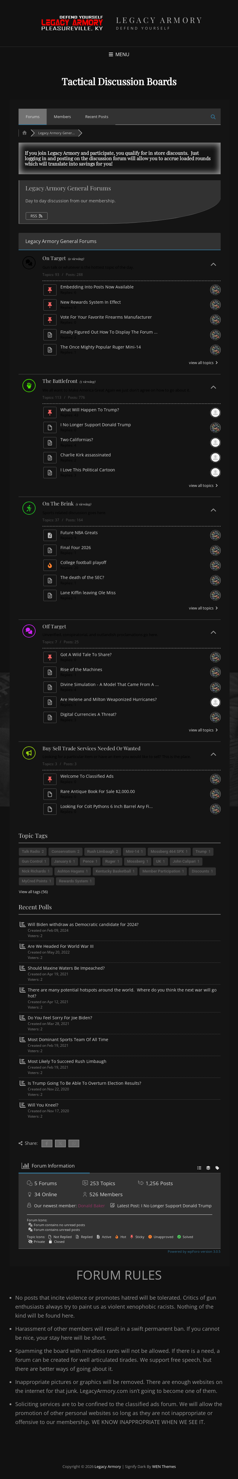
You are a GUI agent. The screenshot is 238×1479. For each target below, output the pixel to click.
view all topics (204, 362)
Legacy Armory (159, 20)
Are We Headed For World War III (61, 946)
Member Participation (161, 871)
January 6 (62, 861)
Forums (32, 116)
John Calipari (184, 861)
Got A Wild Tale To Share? (86, 654)
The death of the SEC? (82, 577)
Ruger (110, 861)
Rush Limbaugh (100, 851)
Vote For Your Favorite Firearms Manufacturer (106, 317)
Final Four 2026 (75, 547)
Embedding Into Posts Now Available (97, 287)
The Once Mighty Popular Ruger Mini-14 (100, 347)
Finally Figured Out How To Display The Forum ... (109, 332)
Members (62, 116)
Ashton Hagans (70, 871)
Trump (201, 851)
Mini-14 (132, 851)
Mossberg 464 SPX (167, 851)
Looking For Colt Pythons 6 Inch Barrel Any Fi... (106, 806)
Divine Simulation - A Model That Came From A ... (109, 684)
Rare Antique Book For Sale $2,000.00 (97, 791)
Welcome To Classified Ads (87, 776)
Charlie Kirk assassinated (85, 455)
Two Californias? (76, 439)
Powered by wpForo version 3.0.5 (193, 1251)
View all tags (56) (33, 891)
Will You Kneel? (43, 1105)
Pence (88, 861)
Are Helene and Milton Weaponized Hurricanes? (108, 699)
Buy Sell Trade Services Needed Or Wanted (91, 748)
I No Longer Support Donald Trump (95, 424)
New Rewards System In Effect (90, 302)
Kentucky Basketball (113, 871)
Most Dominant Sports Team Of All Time (68, 1039)
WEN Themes (164, 1466)
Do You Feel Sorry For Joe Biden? (60, 1017)
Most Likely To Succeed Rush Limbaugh (67, 1061)
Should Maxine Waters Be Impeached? (66, 968)
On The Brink (58, 503)
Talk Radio (31, 851)
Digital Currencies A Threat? (88, 714)
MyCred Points (34, 881)
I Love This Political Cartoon (87, 470)
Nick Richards (34, 871)
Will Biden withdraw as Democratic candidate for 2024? (83, 924)
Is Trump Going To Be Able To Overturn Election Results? (84, 1083)
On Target (54, 258)
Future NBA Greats (79, 532)
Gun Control (32, 861)
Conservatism (63, 851)
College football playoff (83, 562)
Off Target (54, 626)
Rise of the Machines (81, 669)
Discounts (200, 871)
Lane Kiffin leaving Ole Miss (88, 592)
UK (158, 861)
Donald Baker (91, 1205)
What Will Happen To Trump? (89, 409)
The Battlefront (59, 381)
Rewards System (73, 881)
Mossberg (135, 861)
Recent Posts (96, 116)
